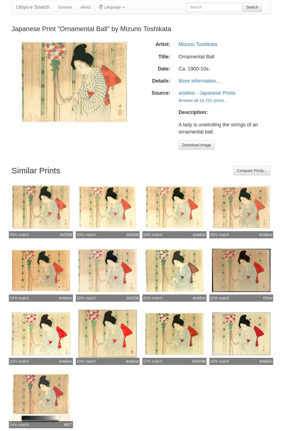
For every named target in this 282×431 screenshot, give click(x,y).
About (85, 7)
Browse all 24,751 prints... (202, 100)
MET (68, 424)
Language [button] (112, 7)
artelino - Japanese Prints (206, 93)
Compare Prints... (252, 170)
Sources (65, 7)
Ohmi (267, 298)
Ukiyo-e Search (33, 7)
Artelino (198, 235)
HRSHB (198, 361)
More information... (199, 81)
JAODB (65, 235)
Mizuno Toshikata (197, 44)
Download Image (196, 145)
